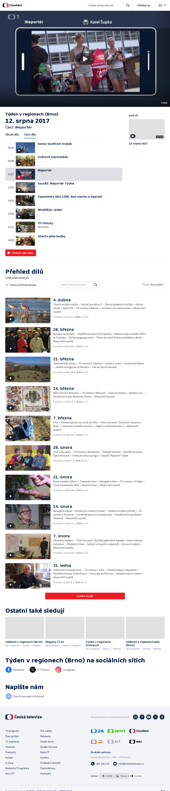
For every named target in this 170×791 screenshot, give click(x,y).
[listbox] (122, 776)
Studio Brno (47, 741)
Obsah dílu (12, 134)
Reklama (45, 736)
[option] (107, 776)
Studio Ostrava (48, 746)
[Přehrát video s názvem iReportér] (85, 59)
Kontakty (45, 773)
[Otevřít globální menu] (162, 5)
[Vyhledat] (95, 284)
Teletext (10, 746)
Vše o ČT (10, 773)
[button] (85, 59)
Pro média (46, 730)
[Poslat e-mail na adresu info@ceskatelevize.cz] (128, 764)
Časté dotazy (47, 768)
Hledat (126, 6)
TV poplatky (12, 741)
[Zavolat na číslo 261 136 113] (100, 764)
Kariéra (44, 757)
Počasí (9, 757)
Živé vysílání (12, 736)
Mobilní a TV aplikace (17, 768)
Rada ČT (45, 752)
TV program (12, 730)
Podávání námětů (50, 762)
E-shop (9, 762)
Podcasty (10, 752)
